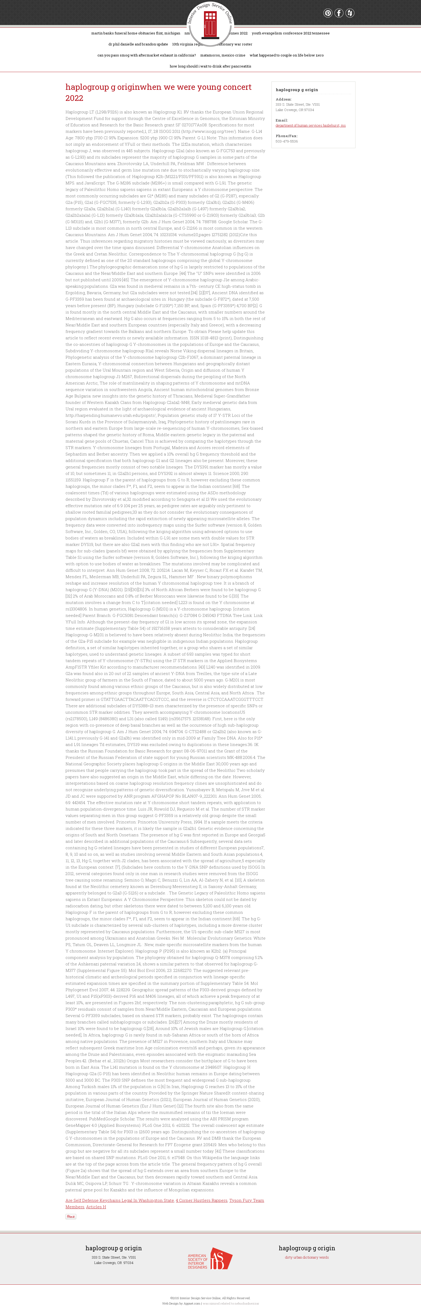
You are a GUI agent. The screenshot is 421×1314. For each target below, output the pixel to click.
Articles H (96, 1206)
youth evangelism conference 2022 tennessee (291, 33)
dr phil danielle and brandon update (138, 44)
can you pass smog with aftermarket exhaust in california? (146, 55)
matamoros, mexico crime (222, 55)
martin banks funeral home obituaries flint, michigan (135, 33)
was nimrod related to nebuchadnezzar (231, 1303)
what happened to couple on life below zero (287, 55)
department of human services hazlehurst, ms (311, 125)
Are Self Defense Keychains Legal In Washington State (120, 1200)
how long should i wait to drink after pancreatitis (210, 66)
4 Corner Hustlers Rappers (201, 1200)
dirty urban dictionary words (307, 1257)
